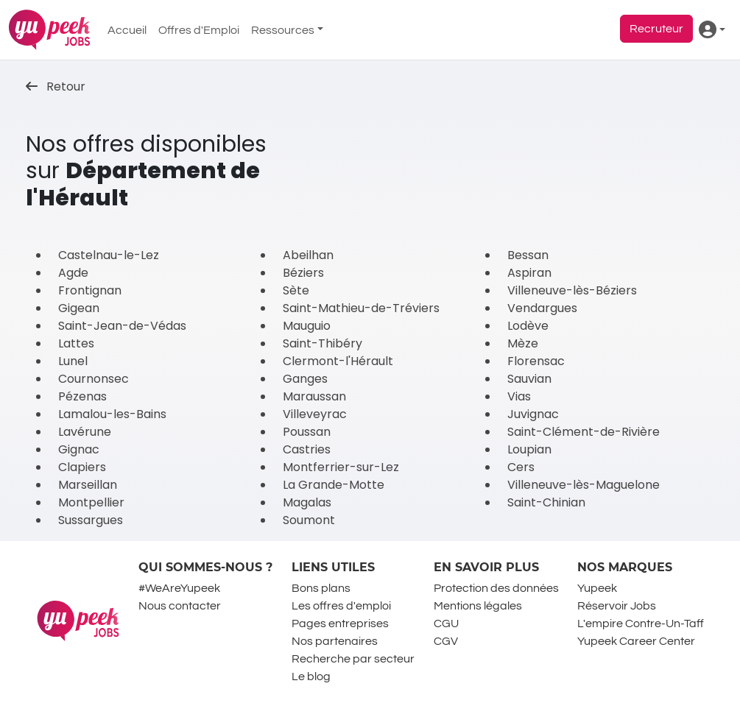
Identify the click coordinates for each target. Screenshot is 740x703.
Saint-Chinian (546, 502)
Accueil (127, 30)
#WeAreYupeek (179, 588)
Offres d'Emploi (198, 30)
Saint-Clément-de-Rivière (583, 431)
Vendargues (542, 308)
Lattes (76, 343)
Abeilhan (308, 255)
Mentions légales (478, 606)
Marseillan (87, 484)
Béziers (303, 272)
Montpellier (91, 502)
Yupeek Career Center (636, 641)
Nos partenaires (335, 641)
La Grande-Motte (333, 484)
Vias (519, 396)
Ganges (305, 378)
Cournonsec (93, 378)
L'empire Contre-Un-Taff (640, 623)
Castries (307, 449)
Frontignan (89, 290)
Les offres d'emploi (341, 606)
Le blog (311, 676)
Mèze (522, 343)
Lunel (73, 361)
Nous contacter (179, 606)
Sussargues (90, 520)
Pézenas (82, 396)
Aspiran (529, 272)
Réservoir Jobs (616, 606)
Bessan (528, 255)
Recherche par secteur (353, 659)
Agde (73, 272)
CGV (446, 641)
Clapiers (82, 467)
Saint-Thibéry (322, 343)
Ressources (282, 30)
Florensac (536, 361)
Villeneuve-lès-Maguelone (583, 484)
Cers (521, 467)
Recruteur (656, 29)
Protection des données (496, 588)
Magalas (307, 502)
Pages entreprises (340, 623)
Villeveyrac (315, 414)
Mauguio (307, 325)
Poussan (307, 431)
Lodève (528, 325)
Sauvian (529, 378)
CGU (446, 623)
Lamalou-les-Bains (112, 414)
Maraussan (314, 396)
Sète (296, 290)
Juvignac (533, 414)
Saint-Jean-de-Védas (122, 325)
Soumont (309, 520)
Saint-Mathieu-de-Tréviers (361, 308)
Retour (55, 86)
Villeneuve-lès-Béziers (572, 290)
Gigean (78, 308)
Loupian (529, 449)
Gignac (78, 449)
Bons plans (321, 588)
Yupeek (597, 588)
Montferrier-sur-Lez (341, 467)
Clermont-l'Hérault (338, 361)
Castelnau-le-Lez (108, 255)
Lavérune (84, 431)
